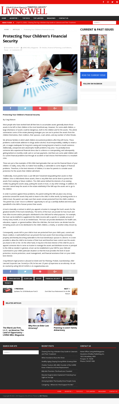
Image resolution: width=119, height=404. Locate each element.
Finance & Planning (54, 47)
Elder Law (28, 278)
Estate (38, 278)
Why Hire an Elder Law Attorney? (38, 326)
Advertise (13, 18)
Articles (44, 47)
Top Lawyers (38, 18)
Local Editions (66, 47)
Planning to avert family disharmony (65, 328)
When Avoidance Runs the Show (53, 358)
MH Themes (44, 396)
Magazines (51, 18)
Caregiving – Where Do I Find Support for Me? (57, 385)
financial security (53, 278)
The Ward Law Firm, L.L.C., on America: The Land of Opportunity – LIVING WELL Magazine (13, 331)
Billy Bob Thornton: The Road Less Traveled (57, 371)
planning (68, 278)
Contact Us (63, 18)
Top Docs (26, 18)
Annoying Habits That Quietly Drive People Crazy (59, 381)
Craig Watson (14, 278)
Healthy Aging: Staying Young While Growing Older (59, 361)
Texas (6, 50)
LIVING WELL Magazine (30, 47)
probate (8, 283)
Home (4, 18)
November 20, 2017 (12, 47)
